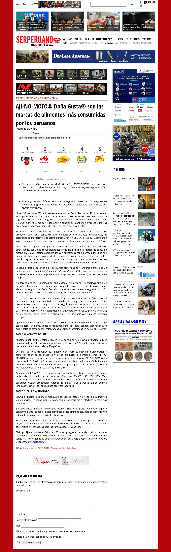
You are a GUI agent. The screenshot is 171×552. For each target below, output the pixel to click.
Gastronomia (49, 98)
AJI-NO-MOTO (43, 448)
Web (18, 525)
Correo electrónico (27, 520)
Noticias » (33, 98)
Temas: (65, 43)
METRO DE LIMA (97, 43)
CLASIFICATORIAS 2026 (123, 43)
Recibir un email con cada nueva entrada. (39, 536)
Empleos (146, 39)
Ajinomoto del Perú (58, 448)
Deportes (123, 39)
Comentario (23, 490)
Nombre (21, 514)
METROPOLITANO (85, 43)
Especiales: (109, 43)
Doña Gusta (71, 448)
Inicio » (20, 98)
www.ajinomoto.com (32, 441)
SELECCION (73, 43)
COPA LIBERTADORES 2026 (142, 43)
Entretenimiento (105, 39)
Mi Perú (78, 39)
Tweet (36, 133)
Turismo (89, 39)
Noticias (67, 39)
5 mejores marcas (29, 448)
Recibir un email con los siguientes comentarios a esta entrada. (51, 531)
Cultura (135, 39)
